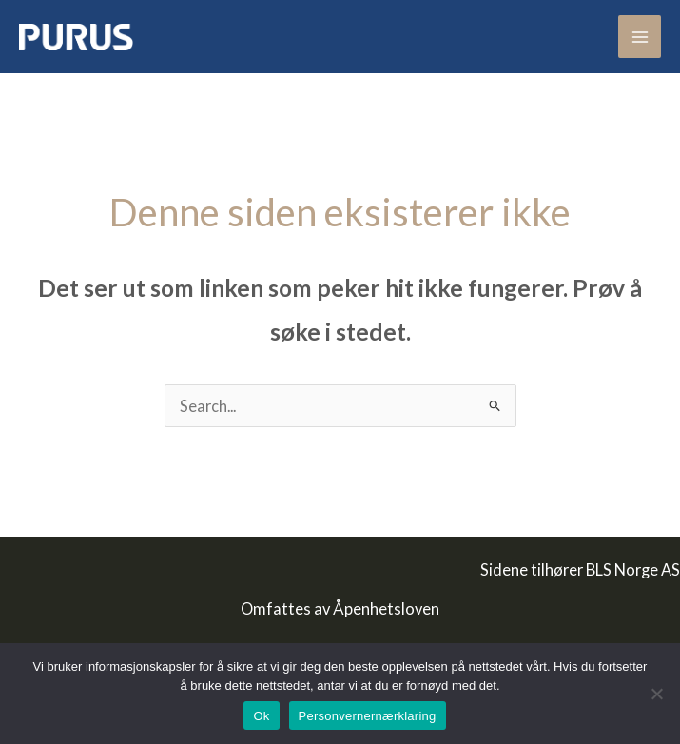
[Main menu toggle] (639, 36)
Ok (261, 716)
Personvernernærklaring (368, 716)
